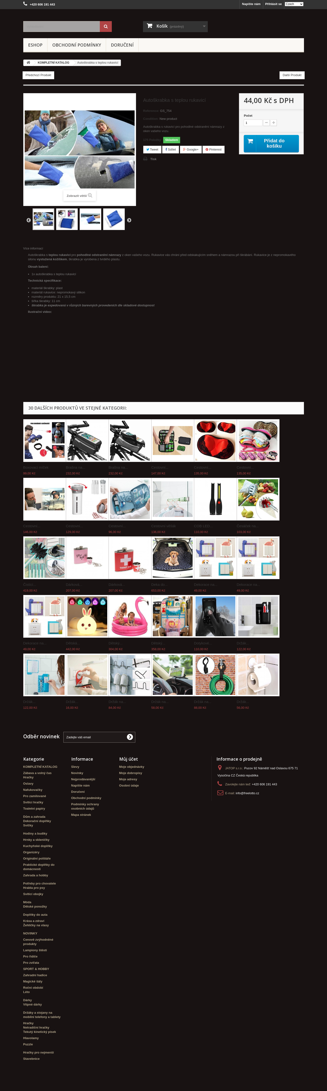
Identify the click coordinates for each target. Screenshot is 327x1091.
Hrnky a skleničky (36, 840)
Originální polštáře (37, 858)
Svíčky (28, 825)
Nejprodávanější (83, 779)
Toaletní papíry (34, 808)
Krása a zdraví (33, 921)
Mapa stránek (81, 815)
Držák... (243, 643)
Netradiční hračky (36, 1027)
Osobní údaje (129, 785)
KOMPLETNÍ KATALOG (40, 767)
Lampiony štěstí (35, 950)
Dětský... (116, 643)
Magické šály (32, 981)
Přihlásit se (273, 4)
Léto (26, 992)
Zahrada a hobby (35, 875)
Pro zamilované (34, 796)
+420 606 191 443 (264, 784)
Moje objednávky (131, 767)
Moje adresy (128, 779)
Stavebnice (31, 1059)
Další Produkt (292, 75)
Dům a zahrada (34, 816)
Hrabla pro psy (34, 888)
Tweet (152, 149)
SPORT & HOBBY (36, 969)
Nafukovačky (32, 790)
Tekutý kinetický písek (39, 1032)
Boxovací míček (36, 467)
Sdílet (170, 149)
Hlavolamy (31, 1038)
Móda (27, 902)
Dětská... (73, 643)
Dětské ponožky (35, 906)
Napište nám (251, 4)
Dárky (27, 1000)
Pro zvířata (31, 962)
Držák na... (117, 702)
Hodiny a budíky (35, 833)
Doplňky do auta (35, 914)
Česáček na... (248, 526)
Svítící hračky (33, 802)
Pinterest (213, 149)
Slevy (75, 767)
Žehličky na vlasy (36, 925)
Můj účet (128, 759)
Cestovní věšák (163, 526)
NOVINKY (30, 933)
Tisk (153, 159)
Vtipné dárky (32, 1004)
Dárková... (74, 584)
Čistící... (29, 584)
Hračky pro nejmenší (38, 1052)
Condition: (151, 119)
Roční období (33, 987)
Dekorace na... (206, 584)
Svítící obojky (33, 894)
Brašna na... (75, 467)
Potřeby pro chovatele (39, 883)
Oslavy (28, 783)
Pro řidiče (30, 956)
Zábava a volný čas (37, 773)
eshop (35, 45)
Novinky (77, 773)
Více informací (33, 248)
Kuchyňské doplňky (38, 846)
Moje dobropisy (130, 773)
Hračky (28, 777)
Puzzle (28, 1044)
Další (129, 220)
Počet (248, 115)
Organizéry (31, 852)
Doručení (122, 45)
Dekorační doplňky (37, 821)
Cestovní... (160, 467)
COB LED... (203, 526)
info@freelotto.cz (247, 793)
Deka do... (159, 584)
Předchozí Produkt (38, 75)
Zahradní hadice (35, 975)
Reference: (151, 111)
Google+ (191, 149)
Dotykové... (203, 643)
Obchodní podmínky (76, 45)
